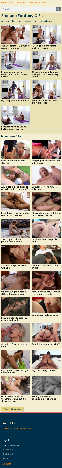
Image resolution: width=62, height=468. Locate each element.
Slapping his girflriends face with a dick (46, 161)
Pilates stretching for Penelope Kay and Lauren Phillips (14, 74)
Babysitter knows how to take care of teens (44, 188)
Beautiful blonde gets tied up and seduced (14, 319)
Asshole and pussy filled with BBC (13, 266)
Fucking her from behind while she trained (44, 46)
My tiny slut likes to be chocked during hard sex (44, 397)
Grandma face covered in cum (14, 345)
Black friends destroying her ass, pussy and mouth (15, 214)
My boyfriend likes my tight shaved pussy (15, 371)
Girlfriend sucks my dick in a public (46, 266)
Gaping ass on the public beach (44, 240)
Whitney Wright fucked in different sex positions (14, 292)
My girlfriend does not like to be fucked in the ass (46, 214)
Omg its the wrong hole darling (13, 161)
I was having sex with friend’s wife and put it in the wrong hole (13, 399)
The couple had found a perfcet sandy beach (13, 240)
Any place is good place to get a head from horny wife (15, 188)
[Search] (58, 9)
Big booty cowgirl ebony (44, 370)
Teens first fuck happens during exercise (44, 101)
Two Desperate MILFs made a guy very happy (15, 46)
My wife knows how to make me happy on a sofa (46, 292)
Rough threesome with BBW (46, 344)
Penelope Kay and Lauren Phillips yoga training (14, 127)
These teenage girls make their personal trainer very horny (45, 74)
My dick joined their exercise (15, 100)
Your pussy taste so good (45, 315)
